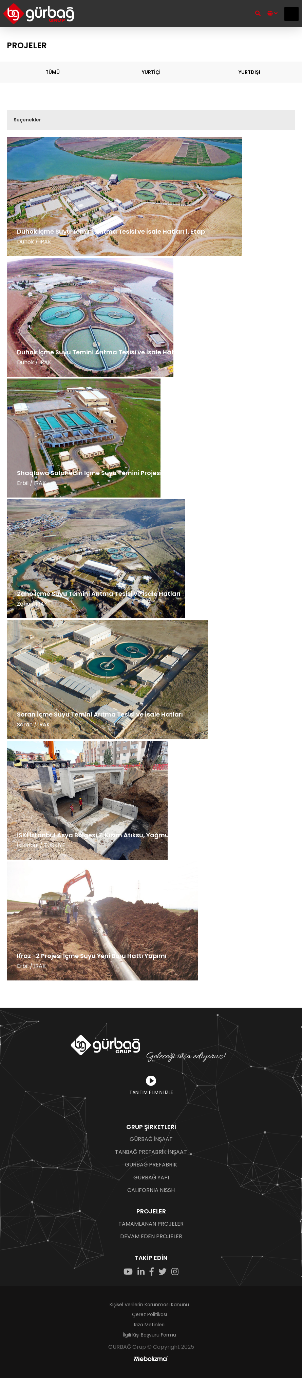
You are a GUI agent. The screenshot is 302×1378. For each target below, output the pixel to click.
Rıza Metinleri (149, 1324)
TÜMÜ (52, 72)
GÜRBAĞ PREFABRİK (151, 1165)
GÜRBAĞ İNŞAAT (151, 1139)
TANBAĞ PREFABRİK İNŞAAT (151, 1152)
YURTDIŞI (249, 72)
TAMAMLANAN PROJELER (151, 1224)
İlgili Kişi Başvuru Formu (149, 1334)
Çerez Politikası (149, 1314)
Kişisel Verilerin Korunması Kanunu (149, 1304)
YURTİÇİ (151, 72)
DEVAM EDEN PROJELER (151, 1236)
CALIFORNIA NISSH (151, 1190)
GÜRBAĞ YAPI (151, 1177)
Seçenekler (27, 119)
